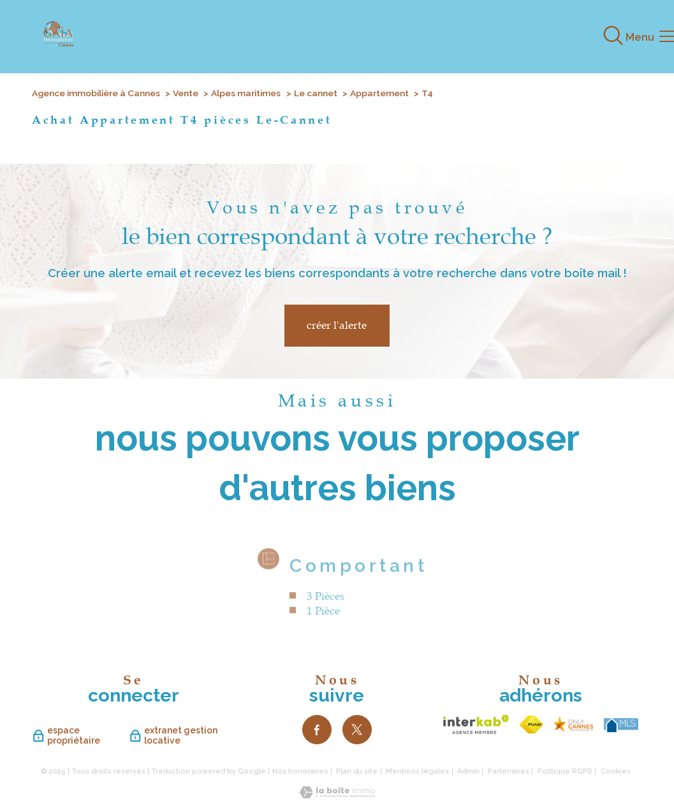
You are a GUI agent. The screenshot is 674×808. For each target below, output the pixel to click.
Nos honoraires (300, 771)
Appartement (379, 93)
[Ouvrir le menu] (653, 37)
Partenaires (508, 771)
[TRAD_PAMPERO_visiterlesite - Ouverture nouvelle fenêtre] (573, 724)
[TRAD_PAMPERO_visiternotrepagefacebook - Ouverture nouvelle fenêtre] (317, 729)
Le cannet (315, 93)
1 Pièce (322, 628)
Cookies (616, 772)
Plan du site (356, 771)
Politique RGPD (565, 771)
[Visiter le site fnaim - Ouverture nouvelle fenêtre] (531, 724)
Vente (185, 93)
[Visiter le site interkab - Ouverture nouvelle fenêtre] (476, 724)
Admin (468, 771)
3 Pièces (325, 613)
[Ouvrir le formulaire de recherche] (613, 36)
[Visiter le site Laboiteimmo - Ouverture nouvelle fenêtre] (337, 794)
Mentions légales (417, 771)
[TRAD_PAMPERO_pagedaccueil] (58, 42)
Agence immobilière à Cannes (96, 93)
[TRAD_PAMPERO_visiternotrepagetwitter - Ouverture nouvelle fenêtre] (357, 729)
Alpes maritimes (246, 93)
